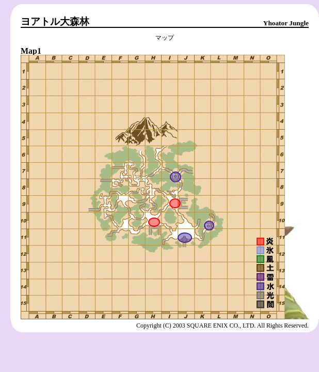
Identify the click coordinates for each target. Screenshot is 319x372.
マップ (164, 37)
